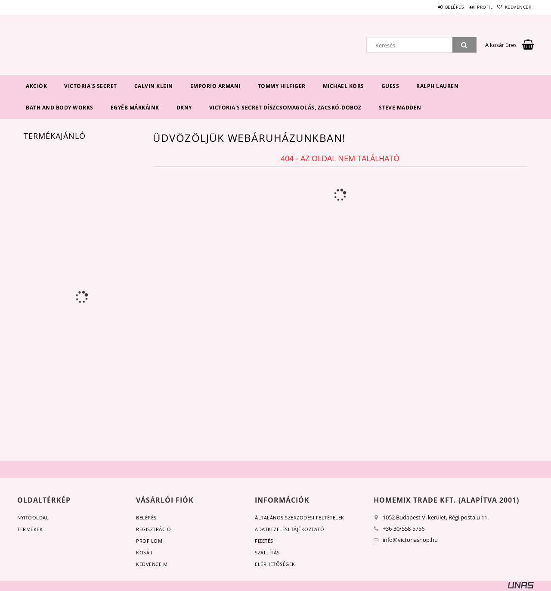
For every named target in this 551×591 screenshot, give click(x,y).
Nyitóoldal (33, 517)
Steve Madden (400, 107)
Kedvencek (514, 7)
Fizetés (264, 541)
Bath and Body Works (59, 107)
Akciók (36, 86)
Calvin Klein (153, 86)
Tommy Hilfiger (282, 86)
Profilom (149, 541)
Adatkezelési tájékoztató (289, 529)
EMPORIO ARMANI (215, 86)
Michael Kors (343, 86)
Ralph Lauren (437, 86)
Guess (390, 86)
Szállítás (267, 552)
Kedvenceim (151, 564)
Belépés (434, 7)
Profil (472, 7)
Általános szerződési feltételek (299, 517)
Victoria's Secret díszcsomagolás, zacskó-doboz (285, 107)
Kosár (144, 552)
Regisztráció (153, 529)
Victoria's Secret (90, 86)
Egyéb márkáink (135, 107)
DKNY (184, 107)
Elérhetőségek (275, 564)
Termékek (30, 529)
